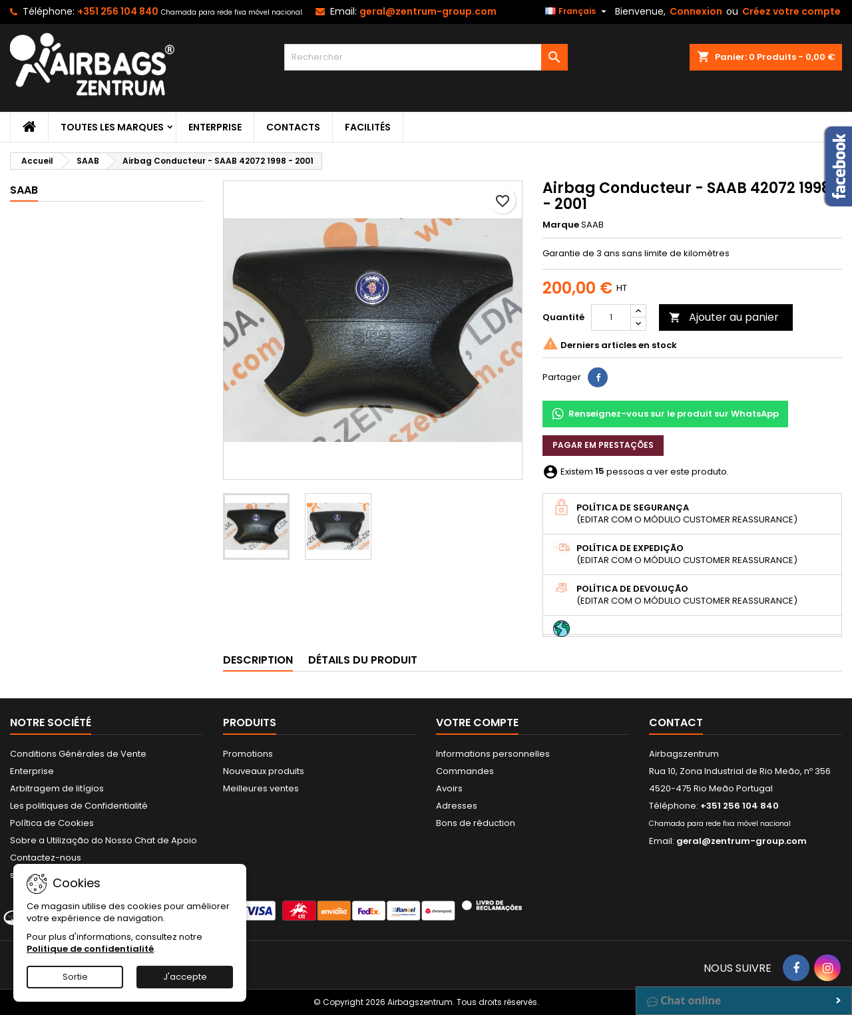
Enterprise (215, 127)
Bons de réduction (475, 823)
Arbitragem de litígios (57, 788)
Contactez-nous (45, 857)
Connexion (696, 11)
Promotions (248, 753)
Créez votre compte (791, 11)
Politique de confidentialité (90, 948)
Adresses (456, 805)
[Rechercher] (426, 57)
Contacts (293, 127)
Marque (560, 225)
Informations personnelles (493, 753)
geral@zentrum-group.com (428, 11)
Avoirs (449, 788)
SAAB (24, 190)
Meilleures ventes (261, 788)
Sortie (75, 976)
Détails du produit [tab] (362, 660)
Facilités (368, 127)
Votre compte (477, 722)
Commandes (465, 771)
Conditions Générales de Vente (78, 753)
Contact (676, 722)
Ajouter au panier (724, 317)
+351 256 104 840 (117, 11)
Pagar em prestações (603, 445)
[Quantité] (611, 317)
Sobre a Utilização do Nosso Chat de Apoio (103, 840)
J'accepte (185, 976)
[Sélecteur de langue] (577, 11)
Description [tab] (258, 660)
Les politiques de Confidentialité (79, 805)
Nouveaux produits (263, 771)
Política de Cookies (52, 823)
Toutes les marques (112, 127)
